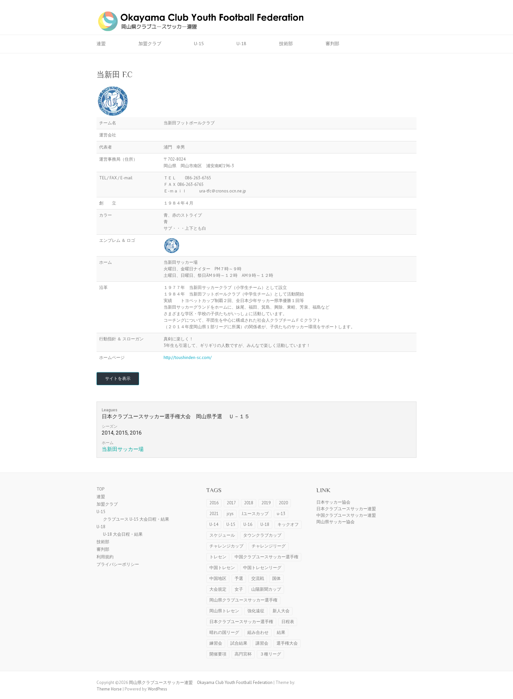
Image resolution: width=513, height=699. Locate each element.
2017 (231, 503)
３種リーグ (270, 654)
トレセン (217, 557)
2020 (283, 503)
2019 (266, 503)
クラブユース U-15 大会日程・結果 (136, 519)
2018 (248, 503)
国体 (276, 578)
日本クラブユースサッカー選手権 (241, 621)
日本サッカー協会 (333, 502)
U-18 (241, 43)
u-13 (281, 513)
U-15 (199, 43)
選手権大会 (287, 643)
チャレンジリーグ (269, 546)
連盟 (101, 43)
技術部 (286, 43)
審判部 (332, 43)
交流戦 (257, 578)
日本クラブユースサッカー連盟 (346, 508)
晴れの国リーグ (224, 632)
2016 (214, 503)
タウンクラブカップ (262, 535)
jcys (230, 513)
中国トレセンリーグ (262, 567)
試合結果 (238, 643)
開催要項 (217, 654)
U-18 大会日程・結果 (123, 534)
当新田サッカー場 (123, 449)
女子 (239, 589)
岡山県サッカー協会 (335, 522)
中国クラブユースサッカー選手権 (266, 557)
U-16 (247, 524)
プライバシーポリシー (118, 564)
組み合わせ (258, 632)
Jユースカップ (255, 513)
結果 (281, 632)
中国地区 (217, 578)
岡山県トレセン (224, 611)
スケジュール (222, 535)
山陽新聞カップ (266, 589)
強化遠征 (255, 611)
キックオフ (288, 524)
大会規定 (217, 589)
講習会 (262, 643)
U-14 (213, 524)
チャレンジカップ (226, 546)
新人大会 (281, 611)
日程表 (287, 621)
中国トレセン (222, 567)
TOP (100, 489)
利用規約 (105, 557)
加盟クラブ (149, 43)
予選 (239, 578)
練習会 (215, 643)
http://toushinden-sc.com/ (188, 357)
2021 (214, 513)
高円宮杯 (243, 654)
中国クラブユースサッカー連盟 (346, 515)
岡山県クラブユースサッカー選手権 (243, 600)
